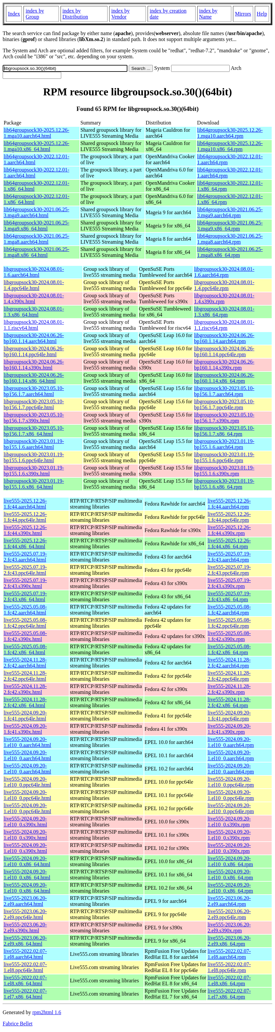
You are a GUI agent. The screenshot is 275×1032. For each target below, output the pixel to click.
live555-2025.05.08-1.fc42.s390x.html (25, 636)
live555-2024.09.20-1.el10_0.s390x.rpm (229, 821)
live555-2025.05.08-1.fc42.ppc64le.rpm (229, 623)
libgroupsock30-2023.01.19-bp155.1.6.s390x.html (34, 470)
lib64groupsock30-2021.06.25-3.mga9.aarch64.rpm (230, 212)
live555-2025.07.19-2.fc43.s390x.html (25, 583)
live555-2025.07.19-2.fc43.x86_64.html (25, 596)
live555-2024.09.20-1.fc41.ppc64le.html (25, 715)
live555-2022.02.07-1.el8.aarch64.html (25, 954)
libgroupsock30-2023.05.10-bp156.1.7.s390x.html (34, 417)
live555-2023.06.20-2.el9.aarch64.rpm (229, 901)
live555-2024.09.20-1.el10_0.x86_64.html (27, 861)
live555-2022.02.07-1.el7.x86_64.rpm (229, 994)
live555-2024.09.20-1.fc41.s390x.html (25, 729)
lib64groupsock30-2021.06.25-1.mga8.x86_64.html (36, 252)
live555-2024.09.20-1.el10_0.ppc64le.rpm (230, 782)
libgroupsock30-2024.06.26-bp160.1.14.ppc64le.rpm (224, 351)
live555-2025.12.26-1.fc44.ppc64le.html (25, 517)
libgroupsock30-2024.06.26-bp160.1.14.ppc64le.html (34, 351)
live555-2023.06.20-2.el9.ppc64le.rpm (229, 914)
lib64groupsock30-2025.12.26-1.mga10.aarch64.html (36, 133)
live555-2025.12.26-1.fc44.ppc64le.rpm (229, 517)
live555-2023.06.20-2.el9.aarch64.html (25, 901)
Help (262, 14)
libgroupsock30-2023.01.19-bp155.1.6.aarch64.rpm (224, 444)
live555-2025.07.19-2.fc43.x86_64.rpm (229, 596)
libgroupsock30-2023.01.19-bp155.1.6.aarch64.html (34, 444)
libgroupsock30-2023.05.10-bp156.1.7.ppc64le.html (34, 404)
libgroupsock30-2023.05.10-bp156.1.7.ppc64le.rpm (224, 404)
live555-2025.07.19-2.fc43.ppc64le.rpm (229, 570)
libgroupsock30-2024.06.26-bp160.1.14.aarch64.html (34, 338)
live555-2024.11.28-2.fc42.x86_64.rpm (229, 702)
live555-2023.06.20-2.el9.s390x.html (25, 927)
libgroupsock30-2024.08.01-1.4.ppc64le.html (34, 285)
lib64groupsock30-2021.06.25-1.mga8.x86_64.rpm (230, 252)
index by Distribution (75, 14)
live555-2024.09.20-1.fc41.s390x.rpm (229, 729)
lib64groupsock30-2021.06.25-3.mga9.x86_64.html (36, 225)
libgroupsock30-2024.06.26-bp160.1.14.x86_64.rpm (224, 378)
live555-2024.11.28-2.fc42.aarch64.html (25, 662)
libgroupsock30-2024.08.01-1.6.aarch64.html (34, 272)
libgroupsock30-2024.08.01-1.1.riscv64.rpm (224, 325)
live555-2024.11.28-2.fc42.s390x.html (25, 689)
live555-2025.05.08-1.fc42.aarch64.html (25, 609)
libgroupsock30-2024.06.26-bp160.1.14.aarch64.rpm (224, 338)
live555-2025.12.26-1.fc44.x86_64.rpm (229, 543)
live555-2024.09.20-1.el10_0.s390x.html (25, 821)
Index (14, 14)
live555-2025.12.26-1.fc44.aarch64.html (25, 504)
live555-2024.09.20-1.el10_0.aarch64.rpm (230, 742)
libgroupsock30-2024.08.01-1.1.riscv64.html (34, 325)
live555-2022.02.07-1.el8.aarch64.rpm (229, 954)
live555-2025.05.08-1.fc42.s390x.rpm (229, 636)
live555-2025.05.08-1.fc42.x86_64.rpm (229, 649)
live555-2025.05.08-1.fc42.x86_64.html (25, 649)
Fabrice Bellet (17, 1023)
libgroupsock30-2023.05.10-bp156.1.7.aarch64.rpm (224, 391)
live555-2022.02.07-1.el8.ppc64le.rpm (229, 967)
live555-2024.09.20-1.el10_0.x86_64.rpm (230, 861)
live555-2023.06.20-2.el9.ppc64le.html (25, 914)
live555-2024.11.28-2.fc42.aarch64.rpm (229, 662)
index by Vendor (120, 14)
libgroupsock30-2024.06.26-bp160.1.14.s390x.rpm (224, 364)
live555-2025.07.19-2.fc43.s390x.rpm (229, 583)
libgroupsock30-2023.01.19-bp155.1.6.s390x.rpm (224, 470)
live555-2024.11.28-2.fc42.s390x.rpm (229, 689)
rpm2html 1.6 (46, 1012)
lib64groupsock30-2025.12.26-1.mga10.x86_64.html (36, 146)
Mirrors (243, 14)
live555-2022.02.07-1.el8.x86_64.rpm (229, 980)
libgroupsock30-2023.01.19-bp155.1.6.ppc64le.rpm (224, 457)
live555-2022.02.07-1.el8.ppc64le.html (25, 967)
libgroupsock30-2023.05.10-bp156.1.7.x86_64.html (34, 431)
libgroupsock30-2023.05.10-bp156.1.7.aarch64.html (34, 391)
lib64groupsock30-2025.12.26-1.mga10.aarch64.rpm (230, 133)
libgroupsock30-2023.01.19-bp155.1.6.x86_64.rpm (224, 484)
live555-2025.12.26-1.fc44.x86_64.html (25, 543)
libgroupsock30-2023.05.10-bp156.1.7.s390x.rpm (224, 417)
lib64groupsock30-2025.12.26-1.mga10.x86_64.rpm (230, 146)
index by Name (208, 14)
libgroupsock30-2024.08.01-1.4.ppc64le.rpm (224, 285)
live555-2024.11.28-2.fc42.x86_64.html (25, 702)
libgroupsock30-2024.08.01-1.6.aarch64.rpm (224, 272)
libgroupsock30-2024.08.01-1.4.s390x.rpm (224, 298)
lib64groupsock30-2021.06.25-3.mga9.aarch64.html (36, 212)
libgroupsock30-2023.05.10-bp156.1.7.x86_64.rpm (224, 431)
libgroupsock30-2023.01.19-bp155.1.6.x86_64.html (34, 484)
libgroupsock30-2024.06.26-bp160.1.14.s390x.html (34, 364)
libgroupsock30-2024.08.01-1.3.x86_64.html (34, 312)
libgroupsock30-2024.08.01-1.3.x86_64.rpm (224, 312)
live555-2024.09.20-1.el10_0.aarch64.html (27, 742)
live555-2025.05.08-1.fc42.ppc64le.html (25, 623)
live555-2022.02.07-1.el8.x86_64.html (25, 980)
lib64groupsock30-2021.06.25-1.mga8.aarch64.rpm (230, 239)
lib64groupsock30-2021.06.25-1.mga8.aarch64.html (36, 239)
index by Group (34, 14)
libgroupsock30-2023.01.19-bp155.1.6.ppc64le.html (34, 457)
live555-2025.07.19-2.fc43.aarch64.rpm (229, 557)
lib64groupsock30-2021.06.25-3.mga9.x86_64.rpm (230, 225)
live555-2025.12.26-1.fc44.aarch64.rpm (229, 504)
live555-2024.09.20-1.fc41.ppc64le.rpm (229, 715)
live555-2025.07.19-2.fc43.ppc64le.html (25, 570)
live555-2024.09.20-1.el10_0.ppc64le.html (27, 782)
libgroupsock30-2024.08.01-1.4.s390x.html (34, 298)
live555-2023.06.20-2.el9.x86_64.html (25, 941)
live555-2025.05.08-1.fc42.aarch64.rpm (229, 609)
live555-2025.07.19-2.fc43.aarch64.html (25, 557)
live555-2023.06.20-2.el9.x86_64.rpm (229, 941)
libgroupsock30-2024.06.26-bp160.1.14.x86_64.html (34, 378)
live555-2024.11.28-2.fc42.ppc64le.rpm (229, 676)
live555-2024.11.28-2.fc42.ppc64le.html (25, 676)
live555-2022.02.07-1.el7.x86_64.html (25, 994)
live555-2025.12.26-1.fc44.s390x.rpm (229, 530)
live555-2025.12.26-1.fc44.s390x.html (25, 530)
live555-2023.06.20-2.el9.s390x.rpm (229, 927)
